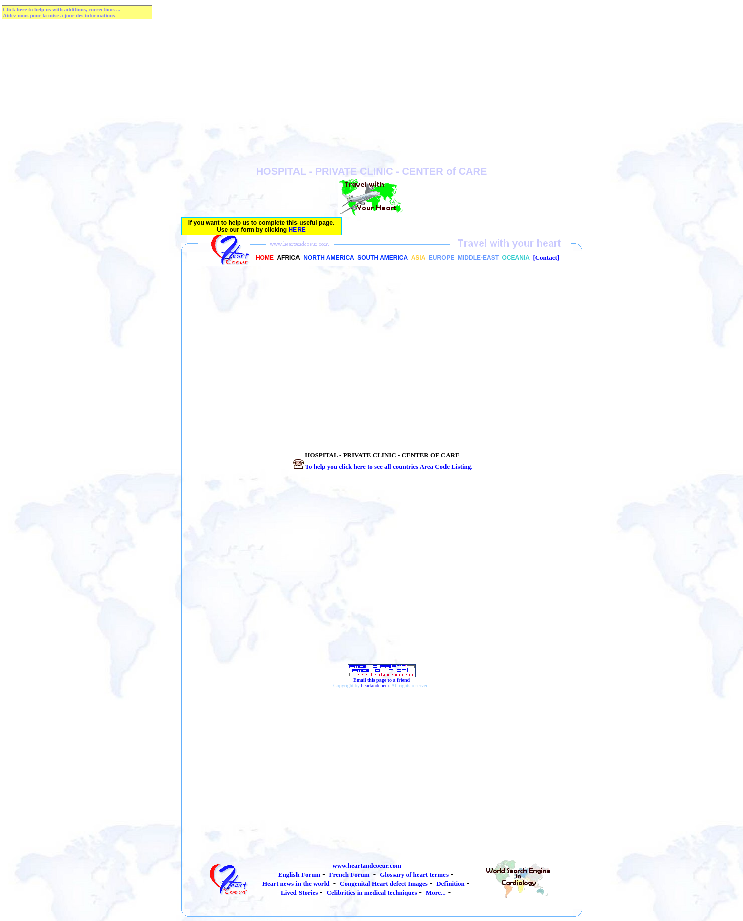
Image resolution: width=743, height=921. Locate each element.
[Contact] (546, 257)
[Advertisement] (371, 95)
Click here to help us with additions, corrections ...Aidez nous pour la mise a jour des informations (61, 12)
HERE (297, 229)
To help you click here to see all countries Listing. (381, 466)
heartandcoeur (375, 685)
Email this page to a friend (382, 678)
